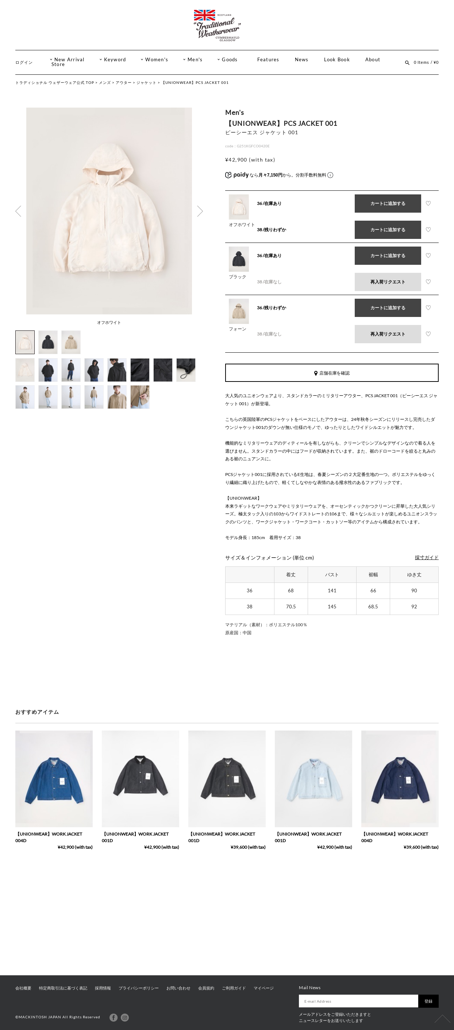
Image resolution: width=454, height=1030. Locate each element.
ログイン (24, 62)
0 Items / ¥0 (426, 62)
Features (268, 59)
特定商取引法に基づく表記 (63, 988)
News (302, 59)
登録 (428, 1001)
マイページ (264, 988)
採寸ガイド (427, 557)
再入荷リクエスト (387, 281)
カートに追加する (387, 203)
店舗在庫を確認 (332, 373)
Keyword (115, 59)
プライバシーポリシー (139, 988)
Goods (230, 59)
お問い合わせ (178, 988)
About (372, 59)
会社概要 (23, 988)
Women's (156, 59)
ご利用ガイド (234, 988)
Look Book (337, 59)
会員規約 (206, 988)
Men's (195, 59)
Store (58, 64)
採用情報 (103, 988)
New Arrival (69, 59)
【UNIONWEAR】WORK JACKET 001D (135, 837)
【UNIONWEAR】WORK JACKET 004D (48, 837)
